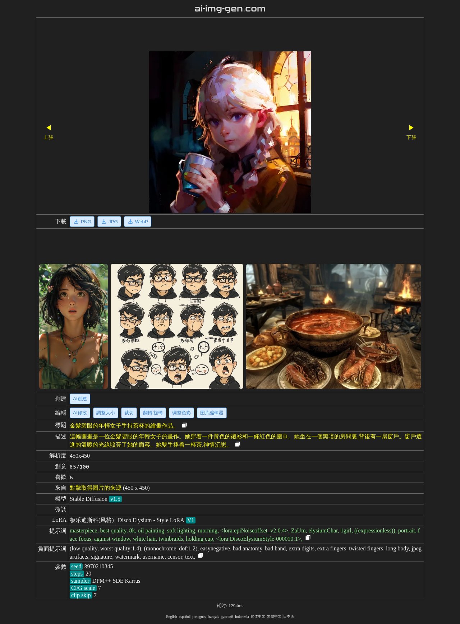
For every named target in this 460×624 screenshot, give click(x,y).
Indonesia (242, 617)
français (213, 617)
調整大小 (105, 412)
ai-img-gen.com (230, 8)
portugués (199, 617)
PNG (82, 221)
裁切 (129, 412)
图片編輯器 (212, 412)
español (184, 617)
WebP (137, 221)
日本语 (288, 616)
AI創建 (80, 398)
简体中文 (258, 616)
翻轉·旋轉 (153, 412)
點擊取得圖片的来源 (95, 488)
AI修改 (80, 412)
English (171, 617)
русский (227, 617)
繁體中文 (274, 616)
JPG (109, 221)
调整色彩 (181, 412)
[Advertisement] (217, 35)
